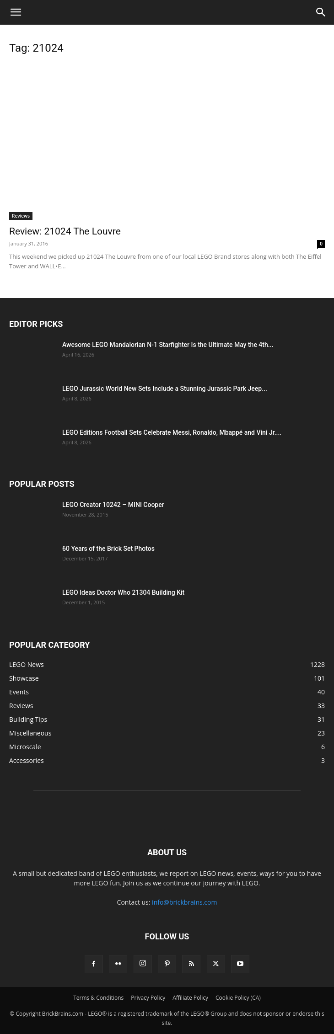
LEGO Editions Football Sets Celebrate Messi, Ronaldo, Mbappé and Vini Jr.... (171, 432)
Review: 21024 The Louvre (65, 231)
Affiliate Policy (190, 998)
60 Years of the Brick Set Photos (108, 548)
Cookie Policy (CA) (238, 998)
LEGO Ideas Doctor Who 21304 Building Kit (123, 592)
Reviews (21, 216)
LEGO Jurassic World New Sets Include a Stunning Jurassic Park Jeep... (164, 388)
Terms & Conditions (98, 998)
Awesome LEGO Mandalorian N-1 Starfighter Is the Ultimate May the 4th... (167, 344)
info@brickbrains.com (184, 902)
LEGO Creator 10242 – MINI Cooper (113, 504)
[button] (15, 12)
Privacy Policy (148, 998)
